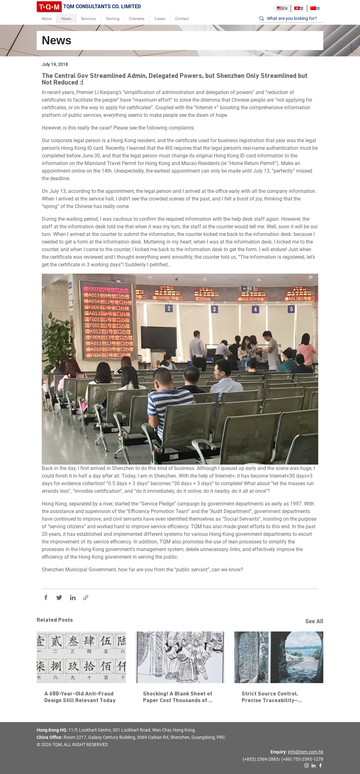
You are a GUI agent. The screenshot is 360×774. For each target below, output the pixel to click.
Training (112, 18)
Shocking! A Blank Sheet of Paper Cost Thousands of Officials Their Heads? (178, 697)
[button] (180, 369)
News (66, 18)
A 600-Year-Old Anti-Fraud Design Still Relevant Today (79, 697)
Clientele (137, 18)
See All (314, 621)
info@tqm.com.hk (305, 751)
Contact (182, 18)
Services (88, 18)
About (46, 18)
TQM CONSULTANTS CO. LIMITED (89, 6)
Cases (159, 18)
